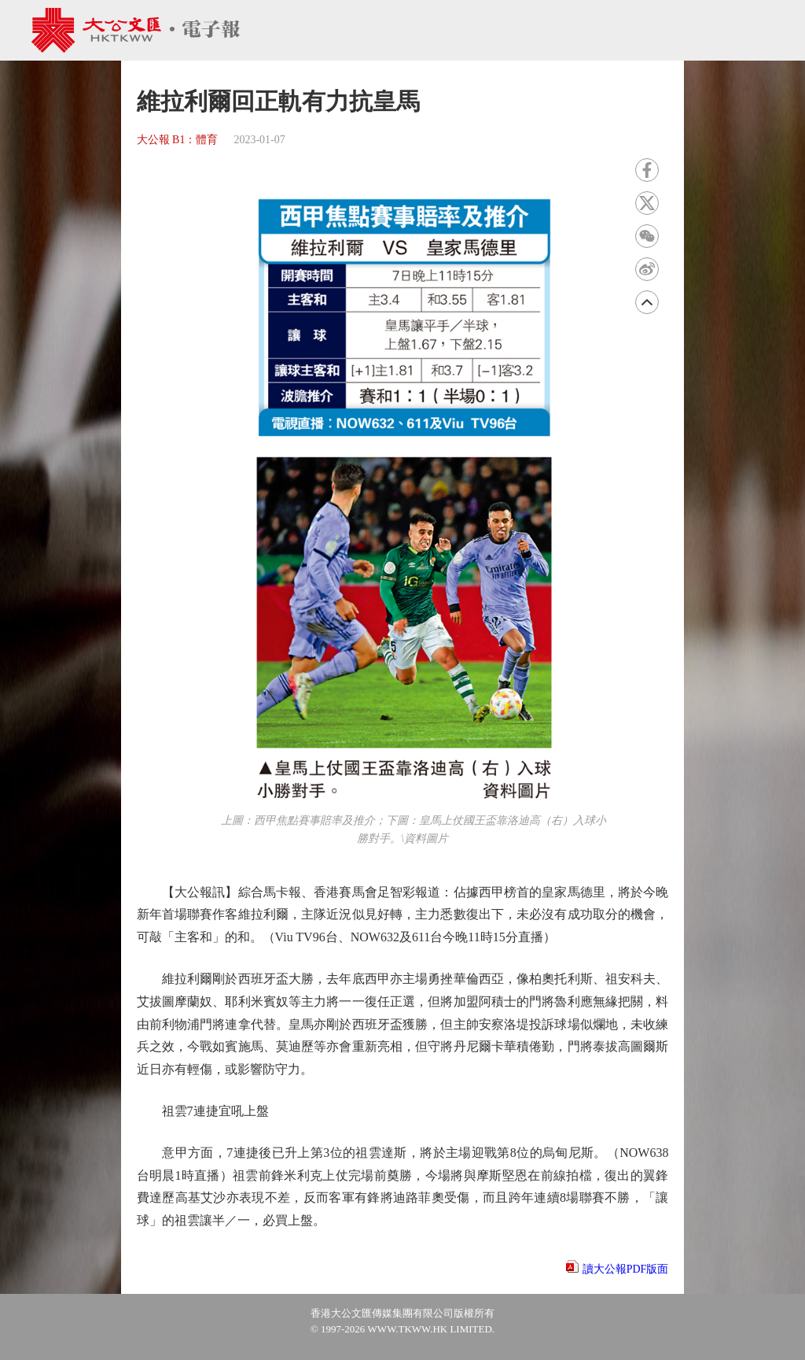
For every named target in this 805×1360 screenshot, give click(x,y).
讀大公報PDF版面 (626, 1269)
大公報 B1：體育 (178, 140)
